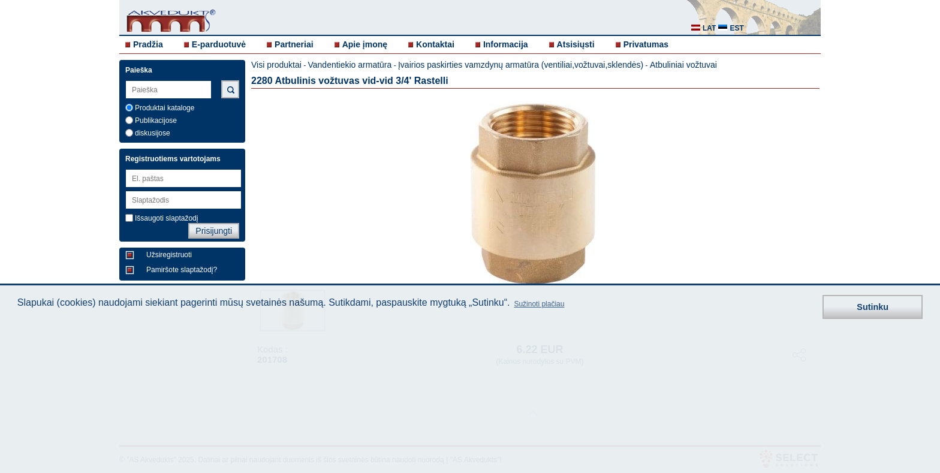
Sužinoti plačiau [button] (539, 304)
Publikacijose (156, 120)
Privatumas (645, 44)
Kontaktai (435, 44)
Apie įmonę (364, 44)
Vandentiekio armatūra (349, 65)
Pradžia (148, 44)
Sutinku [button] (872, 307)
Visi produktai (276, 65)
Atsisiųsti (576, 44)
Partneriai (294, 44)
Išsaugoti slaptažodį (166, 218)
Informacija (505, 44)
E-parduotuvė (219, 44)
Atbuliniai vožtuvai (683, 65)
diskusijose (152, 133)
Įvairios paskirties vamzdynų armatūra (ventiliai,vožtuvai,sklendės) (520, 65)
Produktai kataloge (164, 108)
